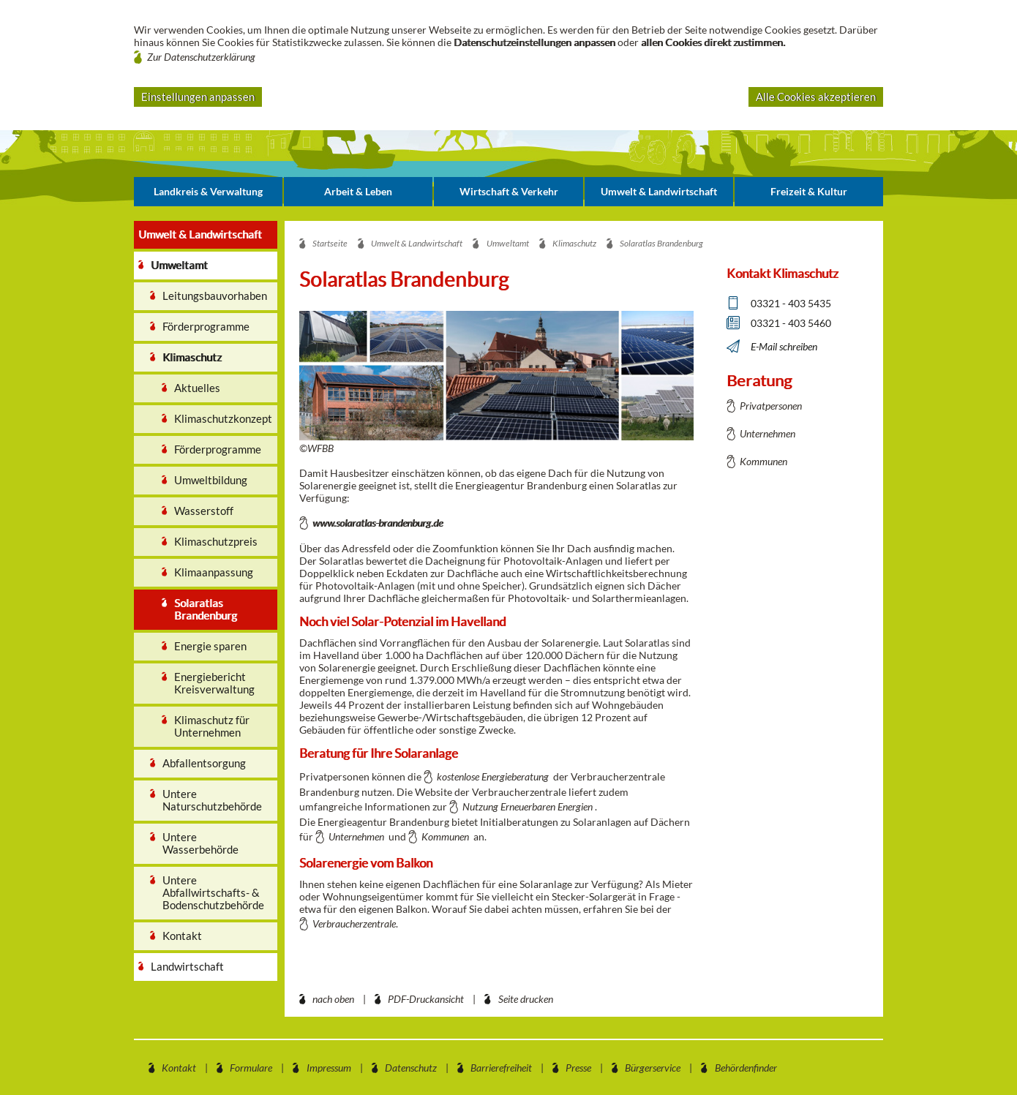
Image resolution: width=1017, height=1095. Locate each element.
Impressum (329, 1067)
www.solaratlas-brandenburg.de (377, 522)
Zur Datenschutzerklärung (201, 56)
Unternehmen (356, 836)
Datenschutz (411, 1067)
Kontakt (179, 1067)
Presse (578, 1067)
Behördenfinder (746, 1067)
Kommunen (445, 836)
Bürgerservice (652, 1067)
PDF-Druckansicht (426, 999)
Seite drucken (525, 999)
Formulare (251, 1067)
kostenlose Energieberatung (493, 776)
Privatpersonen (771, 405)
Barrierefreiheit (501, 1067)
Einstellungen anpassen (198, 96)
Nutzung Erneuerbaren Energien (527, 806)
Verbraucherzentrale (354, 923)
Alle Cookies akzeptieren (816, 96)
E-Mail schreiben (784, 346)
